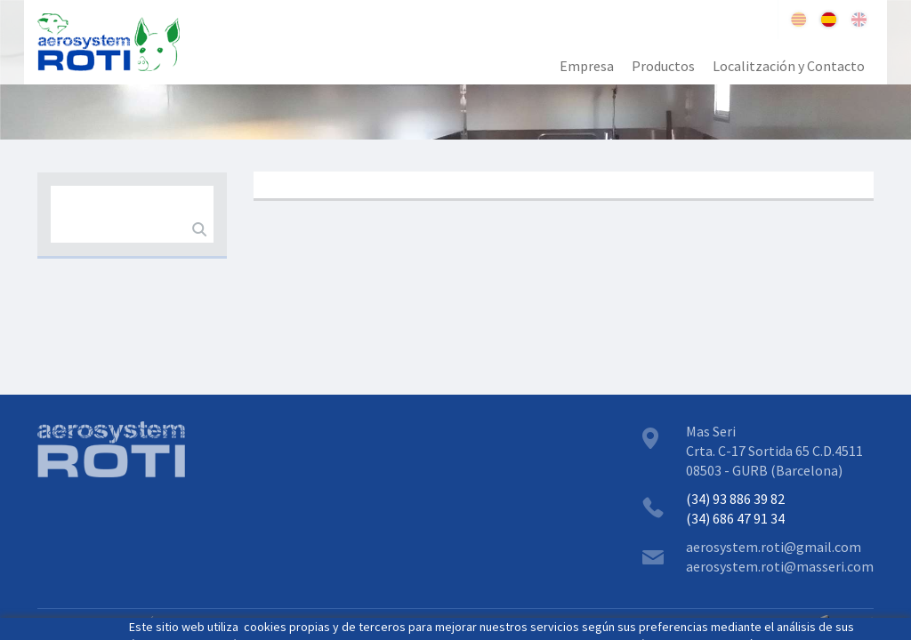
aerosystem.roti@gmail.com (773, 547)
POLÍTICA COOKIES (178, 622)
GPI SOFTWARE (762, 622)
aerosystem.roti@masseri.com (780, 566)
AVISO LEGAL (75, 622)
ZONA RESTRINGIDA (298, 622)
